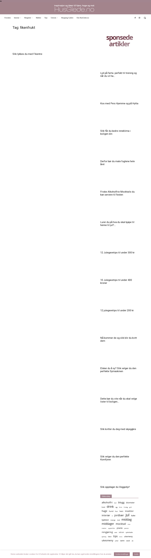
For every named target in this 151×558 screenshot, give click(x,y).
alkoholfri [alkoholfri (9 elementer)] (107, 502)
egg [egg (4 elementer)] (116, 507)
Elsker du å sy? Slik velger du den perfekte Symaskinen (118, 370)
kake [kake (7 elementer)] (133, 515)
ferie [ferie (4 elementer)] (120, 507)
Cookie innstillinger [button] (121, 554)
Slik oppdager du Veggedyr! (115, 487)
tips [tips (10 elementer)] (115, 536)
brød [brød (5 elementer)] (103, 507)
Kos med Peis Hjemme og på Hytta (119, 103)
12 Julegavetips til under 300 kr (117, 252)
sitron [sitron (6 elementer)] (121, 532)
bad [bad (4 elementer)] (115, 503)
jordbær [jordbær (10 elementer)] (119, 515)
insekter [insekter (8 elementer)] (129, 511)
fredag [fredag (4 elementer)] (126, 507)
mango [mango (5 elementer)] (113, 520)
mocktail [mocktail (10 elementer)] (121, 523)
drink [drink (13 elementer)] (110, 506)
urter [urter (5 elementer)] (116, 541)
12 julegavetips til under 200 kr (117, 310)
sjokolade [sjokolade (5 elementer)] (129, 532)
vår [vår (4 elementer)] (133, 541)
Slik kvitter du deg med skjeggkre (118, 429)
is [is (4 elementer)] (112, 516)
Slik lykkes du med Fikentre (27, 54)
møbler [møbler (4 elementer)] (104, 528)
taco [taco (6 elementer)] (109, 536)
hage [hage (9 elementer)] (104, 511)
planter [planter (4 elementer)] (126, 528)
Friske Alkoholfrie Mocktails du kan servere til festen (117, 193)
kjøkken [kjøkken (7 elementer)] (105, 520)
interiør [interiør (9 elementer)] (106, 515)
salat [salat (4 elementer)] (115, 532)
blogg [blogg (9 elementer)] (121, 502)
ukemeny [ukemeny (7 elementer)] (128, 536)
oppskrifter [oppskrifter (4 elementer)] (111, 528)
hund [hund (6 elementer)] (111, 511)
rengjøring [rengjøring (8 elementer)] (107, 532)
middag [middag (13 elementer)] (127, 519)
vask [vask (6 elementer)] (128, 540)
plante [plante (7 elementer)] (120, 528)
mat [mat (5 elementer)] (118, 520)
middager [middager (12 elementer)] (108, 523)
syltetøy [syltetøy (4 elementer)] (104, 537)
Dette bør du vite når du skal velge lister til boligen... (118, 400)
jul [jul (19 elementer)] (127, 515)
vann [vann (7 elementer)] (122, 540)
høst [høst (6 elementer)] (121, 511)
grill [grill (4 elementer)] (130, 507)
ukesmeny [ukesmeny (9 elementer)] (107, 540)
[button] (145, 18)
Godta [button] (136, 554)
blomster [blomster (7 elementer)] (130, 502)
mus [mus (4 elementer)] (129, 524)
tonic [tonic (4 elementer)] (120, 537)
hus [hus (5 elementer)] (116, 511)
